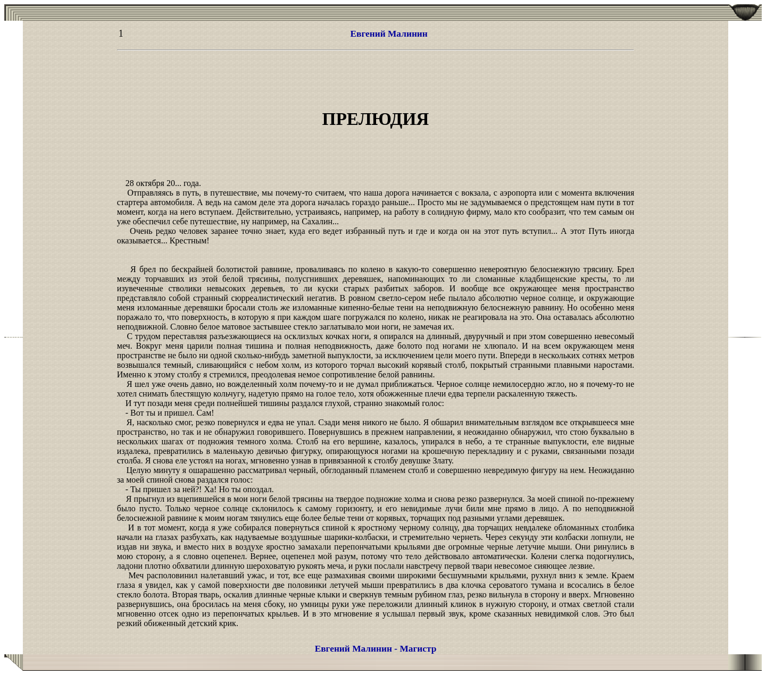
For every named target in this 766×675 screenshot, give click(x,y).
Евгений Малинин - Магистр (376, 649)
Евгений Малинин (388, 34)
